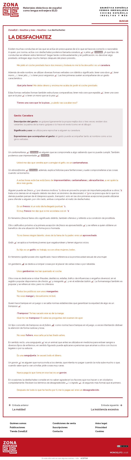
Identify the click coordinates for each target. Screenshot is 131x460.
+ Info (77, 458)
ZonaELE (13, 30)
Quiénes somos (18, 423)
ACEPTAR (84, 458)
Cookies (99, 431)
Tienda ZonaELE (18, 431)
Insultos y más (114, 16)
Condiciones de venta (64, 423)
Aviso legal (101, 423)
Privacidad (101, 427)
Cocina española (114, 13)
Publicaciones (17, 427)
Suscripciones (60, 427)
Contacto (58, 431)
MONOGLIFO (116, 452)
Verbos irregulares (113, 10)
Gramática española (114, 8)
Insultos (41, 30)
